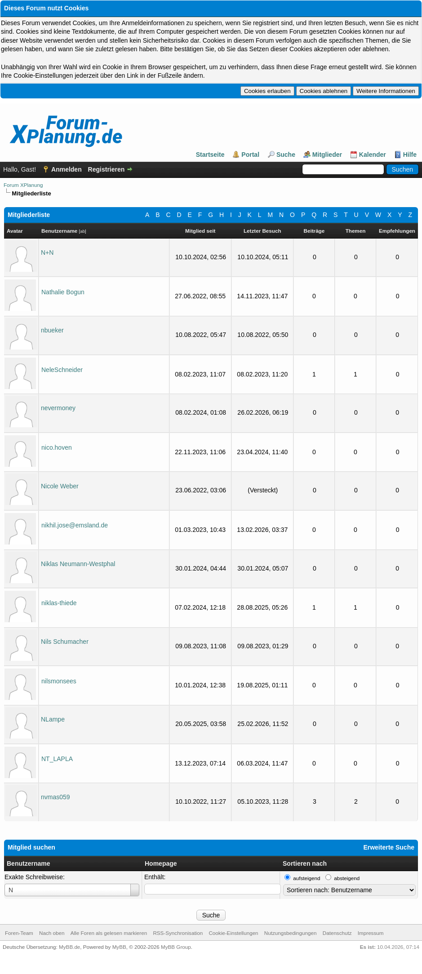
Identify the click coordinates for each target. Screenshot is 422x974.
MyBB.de (69, 947)
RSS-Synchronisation (178, 933)
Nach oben (51, 933)
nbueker (52, 330)
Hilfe (410, 154)
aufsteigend (306, 878)
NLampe (53, 719)
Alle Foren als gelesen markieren (109, 933)
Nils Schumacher (65, 641)
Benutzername (28, 863)
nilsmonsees (58, 681)
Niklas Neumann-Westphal (78, 563)
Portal (250, 154)
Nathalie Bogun (62, 292)
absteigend (347, 878)
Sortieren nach (305, 863)
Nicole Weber (60, 486)
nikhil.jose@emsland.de (74, 525)
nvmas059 (55, 797)
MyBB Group (176, 947)
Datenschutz (337, 933)
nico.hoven (56, 447)
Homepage (161, 863)
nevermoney (58, 408)
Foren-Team (19, 933)
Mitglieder (327, 154)
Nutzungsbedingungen (290, 933)
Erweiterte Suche (388, 847)
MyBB (119, 947)
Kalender (372, 154)
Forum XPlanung (23, 185)
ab (82, 231)
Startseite (210, 154)
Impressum (371, 933)
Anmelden (66, 169)
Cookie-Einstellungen (233, 933)
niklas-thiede (59, 603)
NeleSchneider (62, 369)
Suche (285, 154)
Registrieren (106, 169)
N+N (47, 252)
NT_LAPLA (57, 758)
